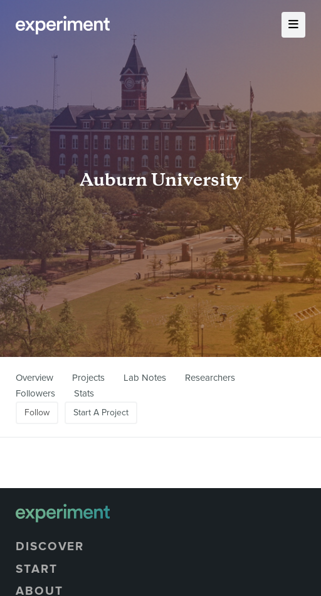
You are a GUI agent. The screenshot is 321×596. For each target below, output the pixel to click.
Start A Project (101, 412)
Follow (37, 412)
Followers (35, 393)
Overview (34, 377)
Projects (88, 377)
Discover (50, 546)
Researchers (210, 377)
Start (37, 569)
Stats (84, 393)
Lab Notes (145, 377)
